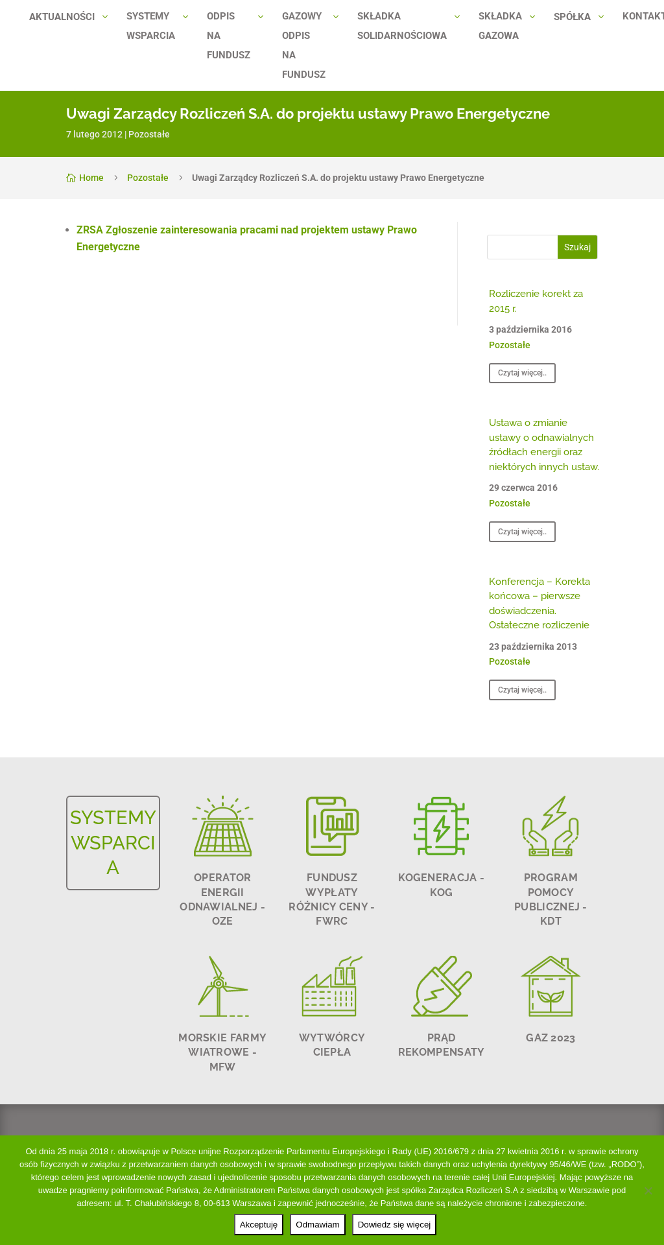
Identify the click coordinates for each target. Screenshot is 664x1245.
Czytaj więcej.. (522, 372)
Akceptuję (259, 1224)
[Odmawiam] (647, 1190)
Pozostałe (149, 134)
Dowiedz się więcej (394, 1224)
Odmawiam (317, 1224)
